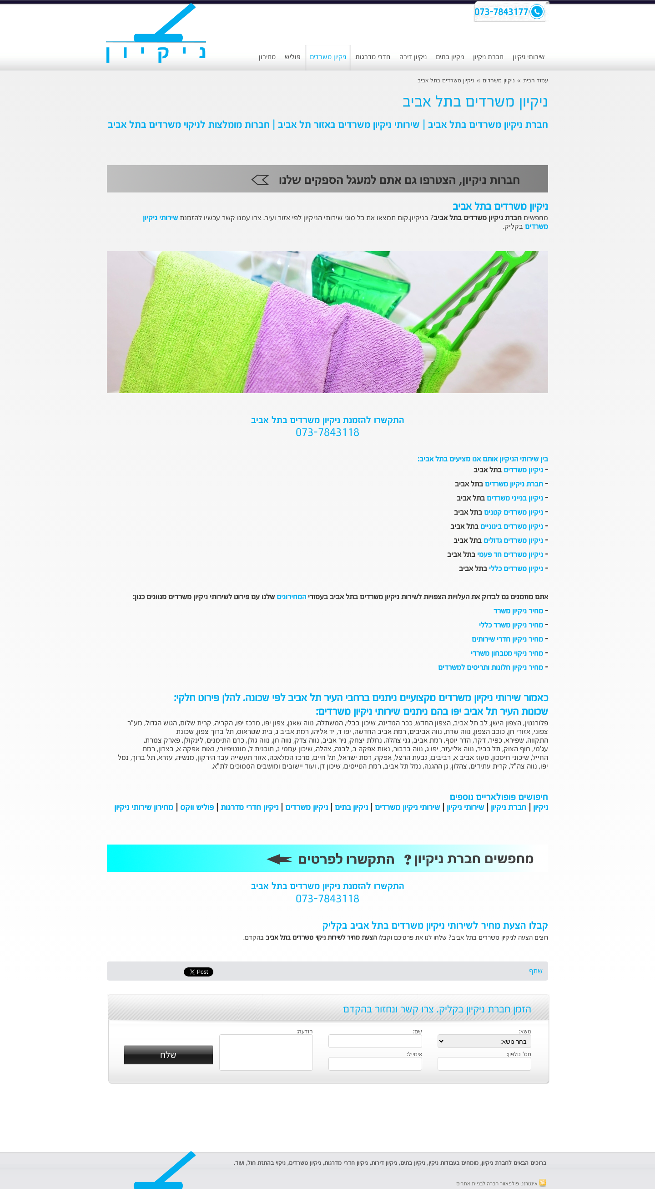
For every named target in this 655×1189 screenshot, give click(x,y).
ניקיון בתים (450, 57)
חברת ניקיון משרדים (514, 485)
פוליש (293, 57)
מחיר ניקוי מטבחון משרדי (507, 654)
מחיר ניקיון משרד (518, 612)
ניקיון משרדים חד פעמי (510, 555)
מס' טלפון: (519, 1054)
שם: (417, 1032)
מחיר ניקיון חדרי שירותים (507, 640)
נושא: (525, 1032)
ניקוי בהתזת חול (266, 1163)
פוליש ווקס (197, 807)
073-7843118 (327, 433)
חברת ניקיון (488, 57)
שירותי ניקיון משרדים (407, 807)
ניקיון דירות (384, 1163)
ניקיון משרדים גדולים (513, 541)
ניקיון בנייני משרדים (515, 499)
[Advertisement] (43, 234)
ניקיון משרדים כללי (516, 569)
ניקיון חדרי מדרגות (249, 807)
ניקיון (540, 807)
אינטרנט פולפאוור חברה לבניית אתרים (501, 1184)
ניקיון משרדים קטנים (513, 513)
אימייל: (414, 1054)
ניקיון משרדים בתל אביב (446, 81)
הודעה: (305, 1032)
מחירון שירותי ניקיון (143, 807)
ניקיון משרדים (328, 57)
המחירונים (291, 597)
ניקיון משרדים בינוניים (511, 527)
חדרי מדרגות (372, 57)
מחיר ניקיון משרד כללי (511, 626)
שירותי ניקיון (529, 57)
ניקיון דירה (413, 57)
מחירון (267, 57)
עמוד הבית (535, 81)
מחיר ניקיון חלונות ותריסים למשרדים (490, 668)
